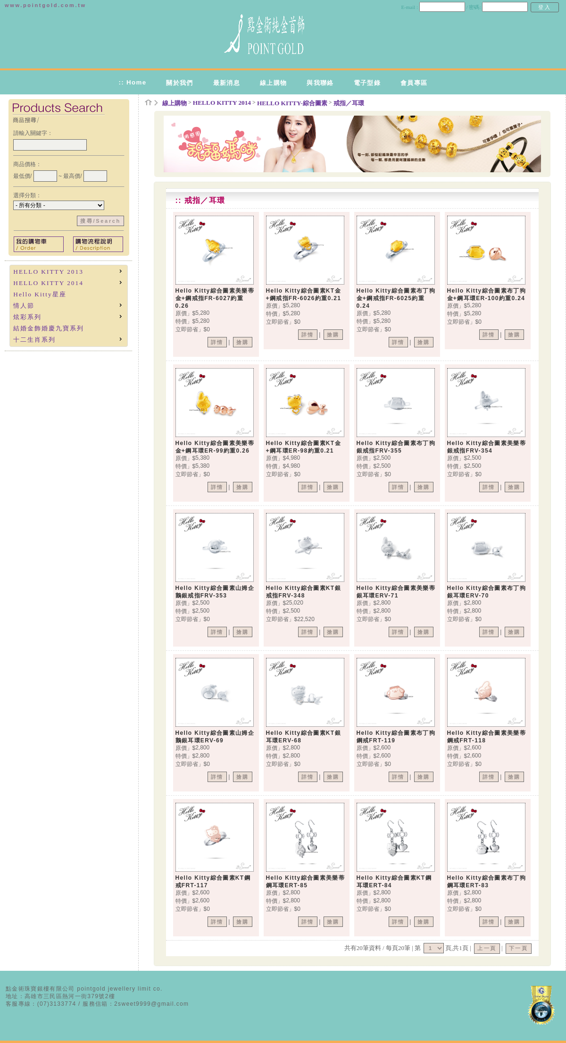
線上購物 (273, 82)
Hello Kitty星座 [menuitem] (39, 294)
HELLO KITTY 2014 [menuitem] (68, 282)
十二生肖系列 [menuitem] (68, 339)
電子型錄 (367, 82)
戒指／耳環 (348, 103)
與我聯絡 (320, 82)
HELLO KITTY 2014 (222, 102)
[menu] (68, 306)
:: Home (132, 82)
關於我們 (179, 82)
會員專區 (413, 82)
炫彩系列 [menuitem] (68, 316)
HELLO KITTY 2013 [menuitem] (68, 271)
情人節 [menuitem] (68, 305)
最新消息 (226, 82)
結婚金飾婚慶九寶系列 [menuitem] (48, 328)
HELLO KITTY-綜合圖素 (292, 103)
